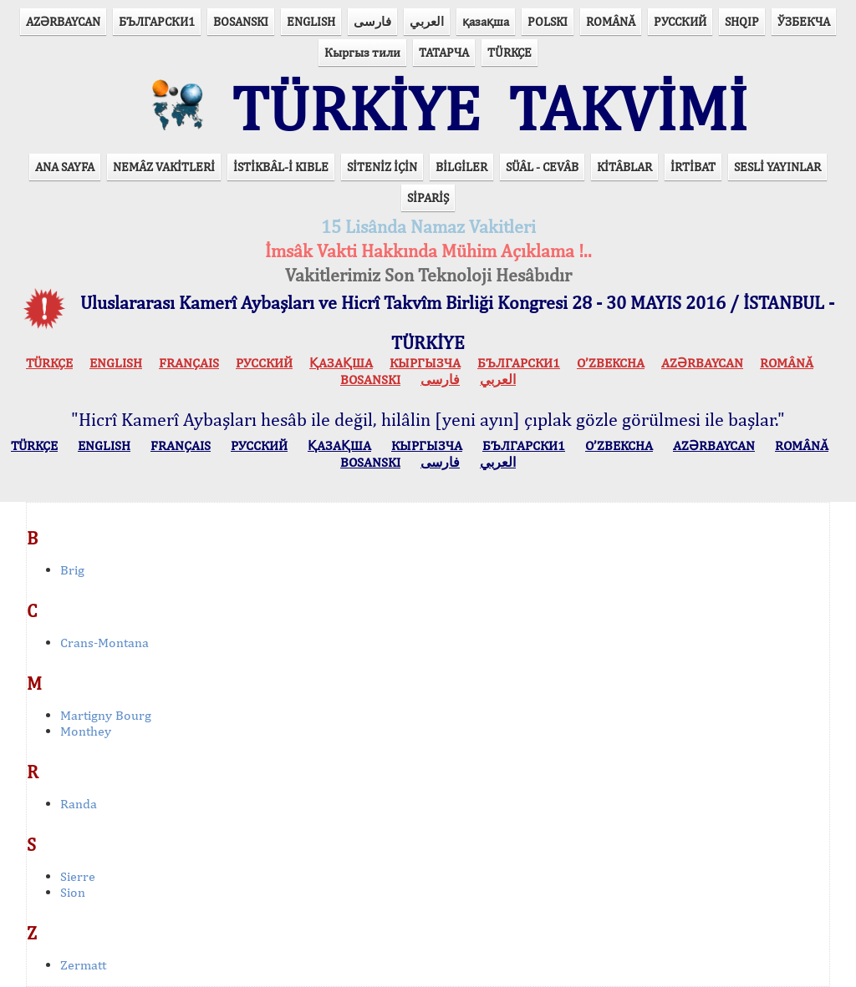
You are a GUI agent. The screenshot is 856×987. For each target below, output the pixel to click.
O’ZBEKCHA (611, 363)
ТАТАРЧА (444, 52)
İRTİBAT (693, 166)
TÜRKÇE (509, 52)
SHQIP (742, 21)
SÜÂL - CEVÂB (542, 166)
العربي (427, 21)
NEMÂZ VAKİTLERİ (164, 166)
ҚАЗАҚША (341, 363)
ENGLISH (311, 21)
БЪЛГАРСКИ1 (157, 21)
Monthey (85, 731)
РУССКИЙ (680, 21)
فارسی (372, 21)
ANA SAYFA (64, 166)
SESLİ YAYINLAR (777, 166)
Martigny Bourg (105, 715)
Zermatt (83, 965)
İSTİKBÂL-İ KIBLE (281, 166)
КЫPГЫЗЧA (425, 363)
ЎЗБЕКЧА (803, 21)
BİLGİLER (461, 166)
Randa (78, 804)
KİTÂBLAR (624, 166)
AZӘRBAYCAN (63, 21)
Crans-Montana (104, 642)
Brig (72, 570)
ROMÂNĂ (610, 21)
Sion (72, 892)
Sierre (77, 876)
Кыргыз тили (362, 52)
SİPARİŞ (428, 197)
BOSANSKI (240, 21)
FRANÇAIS (189, 363)
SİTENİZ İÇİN (382, 166)
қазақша (485, 21)
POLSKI (547, 21)
